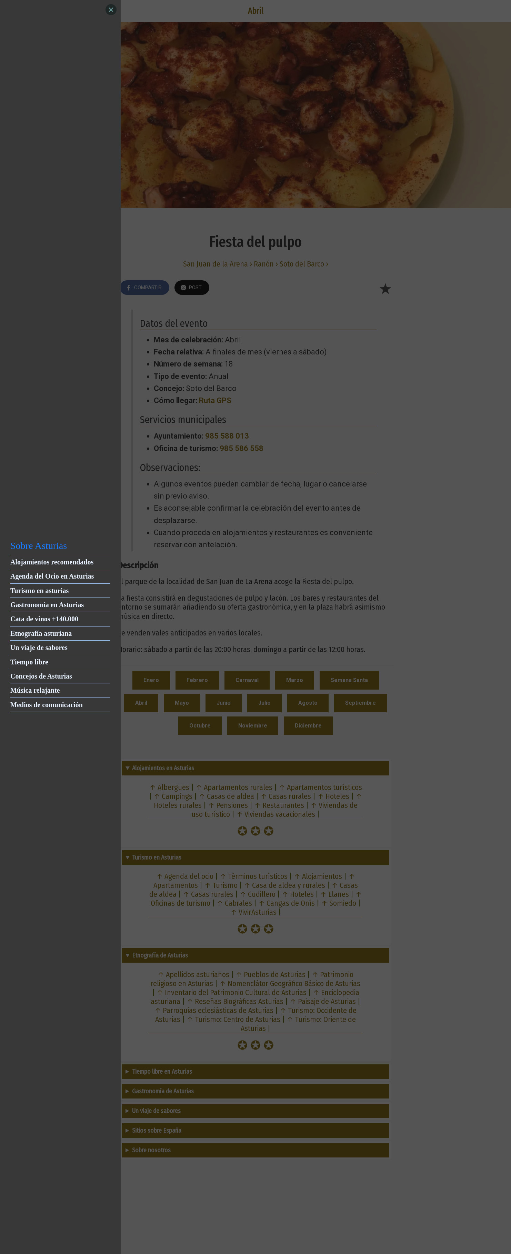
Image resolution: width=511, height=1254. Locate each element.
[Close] (111, 9)
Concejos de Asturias (41, 676)
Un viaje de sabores (39, 647)
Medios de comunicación (46, 705)
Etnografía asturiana (41, 633)
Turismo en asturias (39, 590)
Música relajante (35, 690)
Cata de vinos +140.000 (44, 619)
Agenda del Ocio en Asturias (52, 576)
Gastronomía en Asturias (47, 605)
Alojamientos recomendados (51, 562)
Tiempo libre (29, 662)
